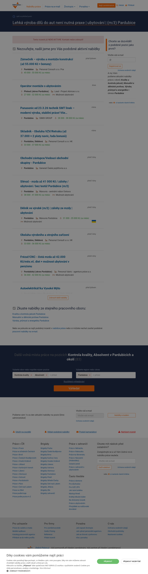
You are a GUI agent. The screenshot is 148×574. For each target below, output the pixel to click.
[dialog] (74, 561)
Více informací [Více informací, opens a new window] (45, 568)
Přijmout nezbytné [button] (131, 561)
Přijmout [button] (108, 561)
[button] (50, 571)
